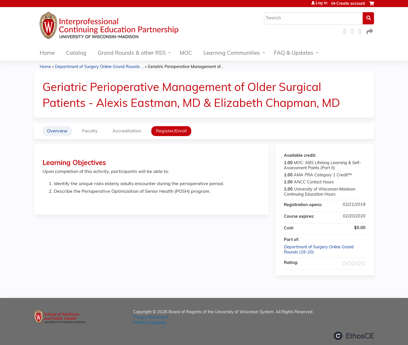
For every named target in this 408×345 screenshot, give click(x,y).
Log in (321, 3)
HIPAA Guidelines (149, 323)
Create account (350, 4)
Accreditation (126, 131)
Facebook (346, 30)
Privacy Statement (150, 318)
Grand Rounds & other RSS (132, 53)
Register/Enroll (171, 131)
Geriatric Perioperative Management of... (185, 67)
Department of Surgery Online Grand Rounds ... (99, 67)
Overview (57, 131)
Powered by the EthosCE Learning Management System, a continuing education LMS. (354, 336)
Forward (369, 30)
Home (47, 53)
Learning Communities (231, 53)
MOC (186, 53)
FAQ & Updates (293, 53)
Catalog (76, 53)
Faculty (90, 131)
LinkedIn (361, 30)
